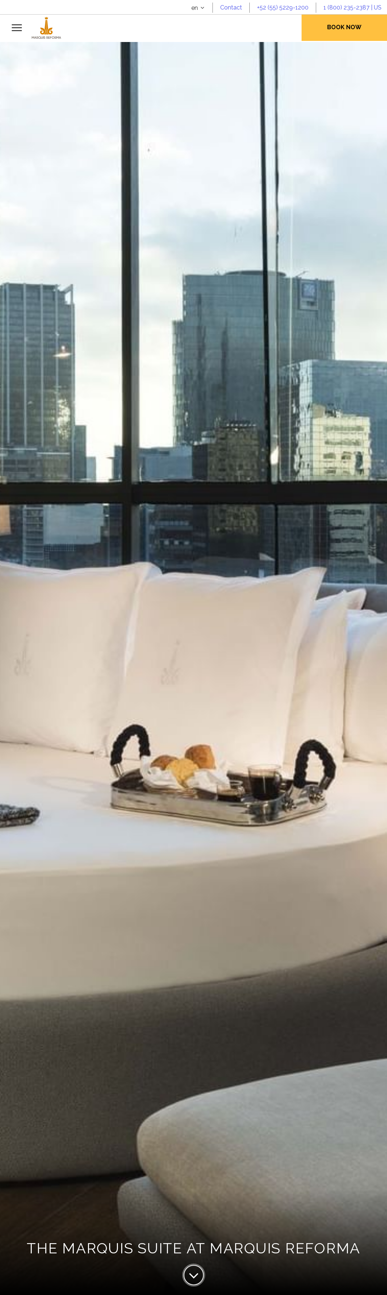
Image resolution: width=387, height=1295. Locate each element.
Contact (231, 7)
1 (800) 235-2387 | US (352, 7)
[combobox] (198, 8)
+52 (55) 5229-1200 (283, 7)
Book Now (344, 27)
